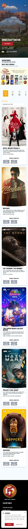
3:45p (6, 282)
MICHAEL (6, 208)
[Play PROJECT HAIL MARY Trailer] (23, 351)
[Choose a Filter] (14, 104)
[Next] (25, 76)
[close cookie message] (25, 512)
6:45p (14, 282)
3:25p (6, 403)
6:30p (14, 403)
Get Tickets (7, 43)
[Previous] (2, 76)
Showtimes (7, 503)
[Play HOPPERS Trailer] (23, 411)
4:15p (6, 161)
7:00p (14, 161)
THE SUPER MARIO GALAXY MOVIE (13, 329)
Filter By (5, 101)
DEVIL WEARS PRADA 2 (11, 148)
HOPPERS (6, 450)
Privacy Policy (19, 524)
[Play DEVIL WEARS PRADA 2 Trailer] (23, 109)
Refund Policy (7, 510)
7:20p (14, 343)
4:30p (6, 343)
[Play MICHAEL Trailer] (23, 169)
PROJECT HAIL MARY (10, 390)
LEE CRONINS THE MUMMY (12, 268)
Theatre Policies (7, 507)
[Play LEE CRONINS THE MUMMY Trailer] (23, 229)
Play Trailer (11, 51)
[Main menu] (25, 5)
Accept (9, 524)
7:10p (14, 463)
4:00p (6, 221)
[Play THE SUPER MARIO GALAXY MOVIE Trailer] (23, 290)
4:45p (6, 463)
